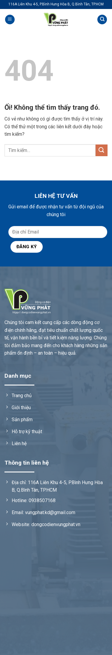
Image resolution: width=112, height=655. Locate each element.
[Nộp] (102, 150)
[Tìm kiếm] (102, 20)
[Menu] (10, 20)
